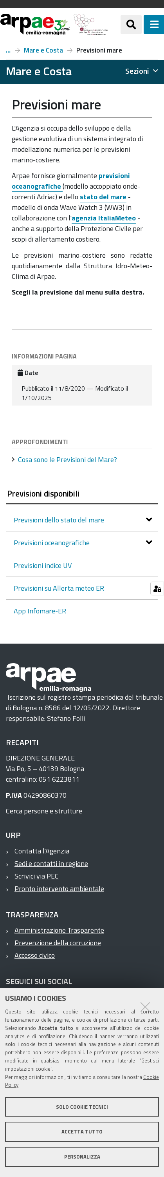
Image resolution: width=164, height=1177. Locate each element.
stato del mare (103, 196)
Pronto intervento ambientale (59, 888)
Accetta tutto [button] (82, 1131)
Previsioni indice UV (43, 565)
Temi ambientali (8, 50)
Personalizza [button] (82, 1157)
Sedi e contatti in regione (51, 863)
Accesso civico (34, 955)
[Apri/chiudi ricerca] (131, 24)
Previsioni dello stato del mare (60, 520)
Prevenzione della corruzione (57, 942)
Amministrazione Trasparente (59, 930)
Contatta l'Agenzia (41, 851)
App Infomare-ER (40, 611)
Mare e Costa (43, 50)
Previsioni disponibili (43, 493)
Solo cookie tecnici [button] (82, 1107)
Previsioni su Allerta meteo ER (59, 588)
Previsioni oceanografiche (52, 542)
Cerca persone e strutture (44, 811)
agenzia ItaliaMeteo (104, 218)
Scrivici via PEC (36, 876)
